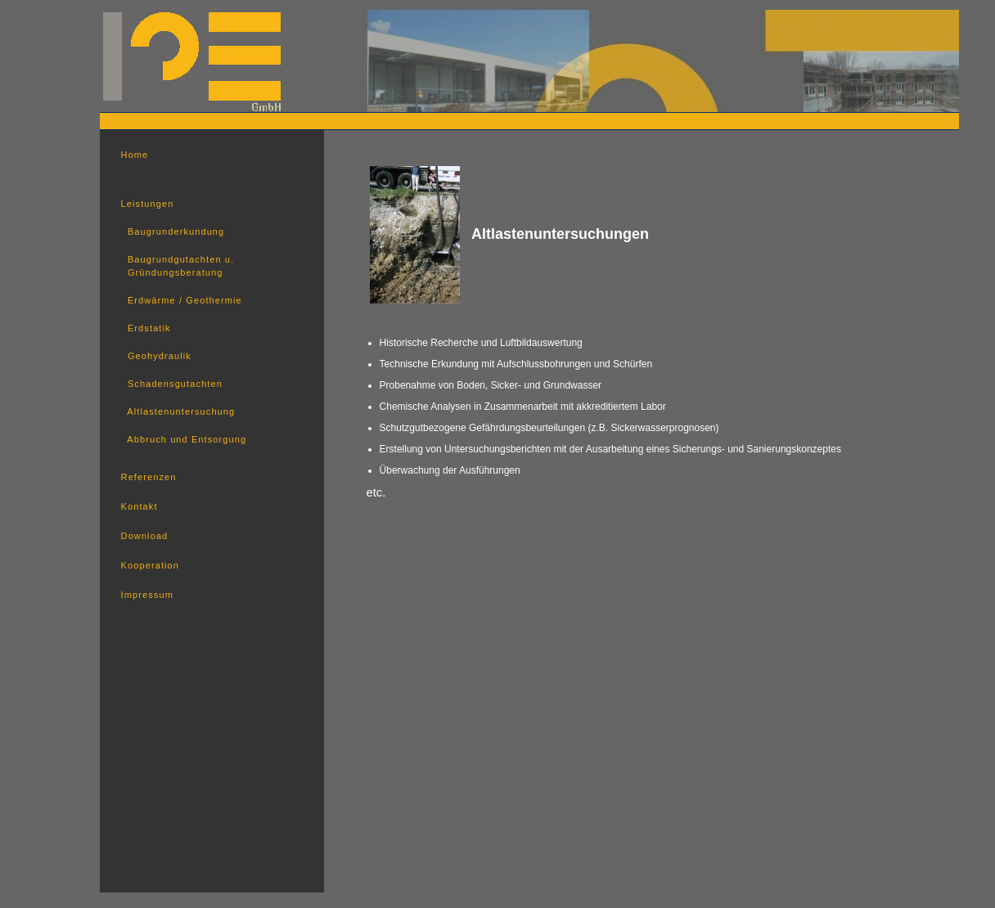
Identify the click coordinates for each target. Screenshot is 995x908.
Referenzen (149, 477)
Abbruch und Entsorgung (184, 439)
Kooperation (150, 565)
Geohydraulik (156, 356)
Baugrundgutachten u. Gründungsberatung (178, 265)
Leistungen (147, 204)
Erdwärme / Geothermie (181, 300)
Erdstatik (146, 328)
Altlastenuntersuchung (178, 411)
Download (145, 536)
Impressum (147, 595)
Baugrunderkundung (173, 231)
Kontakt (139, 506)
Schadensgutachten (172, 384)
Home (135, 155)
